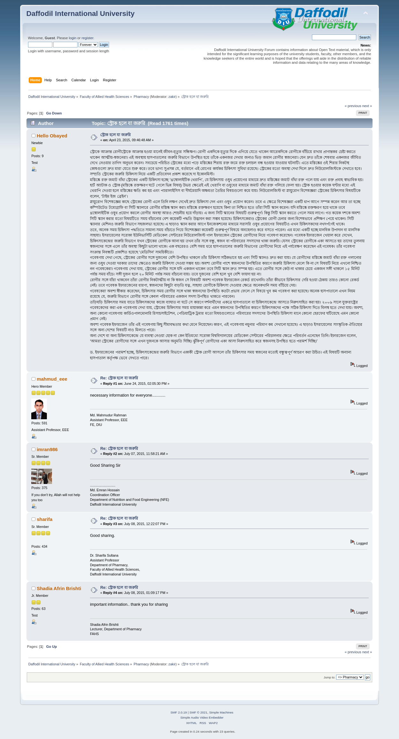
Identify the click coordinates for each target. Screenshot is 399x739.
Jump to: (330, 677)
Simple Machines (221, 712)
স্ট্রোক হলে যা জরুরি (115, 135)
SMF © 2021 (198, 712)
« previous (353, 106)
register (87, 38)
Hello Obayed (52, 135)
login (73, 38)
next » (367, 106)
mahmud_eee (52, 379)
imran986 (47, 449)
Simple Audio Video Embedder (201, 717)
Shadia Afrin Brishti (59, 588)
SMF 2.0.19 (178, 712)
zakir (172, 97)
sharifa (44, 519)
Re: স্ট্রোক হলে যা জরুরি (119, 378)
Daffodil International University (80, 14)
